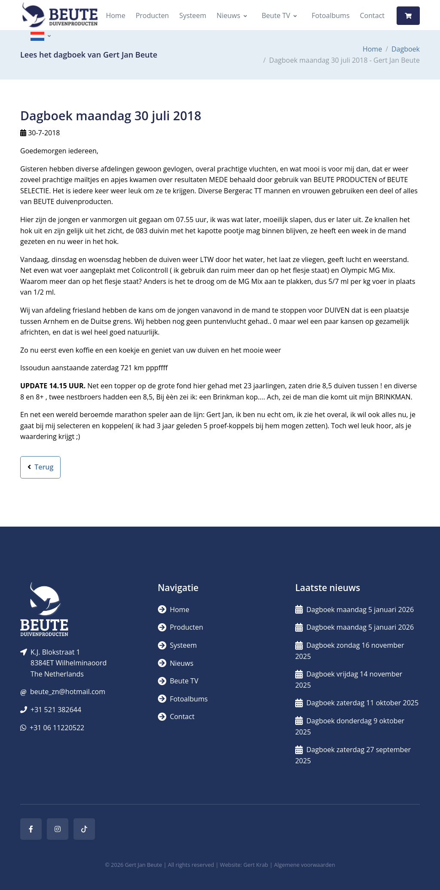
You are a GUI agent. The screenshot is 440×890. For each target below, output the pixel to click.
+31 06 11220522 (57, 727)
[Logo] (59, 15)
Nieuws (228, 15)
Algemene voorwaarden (304, 865)
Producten (152, 15)
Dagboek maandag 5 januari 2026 (354, 609)
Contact (372, 15)
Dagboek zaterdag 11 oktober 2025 (357, 702)
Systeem (192, 15)
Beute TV (276, 15)
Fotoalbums (330, 15)
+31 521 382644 (56, 709)
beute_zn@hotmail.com (67, 691)
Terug (40, 467)
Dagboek (405, 49)
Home (115, 15)
